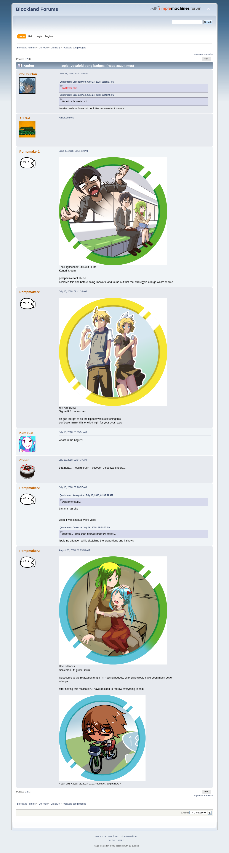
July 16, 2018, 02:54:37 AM (73, 459)
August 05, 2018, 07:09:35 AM (74, 550)
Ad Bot (24, 118)
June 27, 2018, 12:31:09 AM (73, 73)
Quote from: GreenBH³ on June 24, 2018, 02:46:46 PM (87, 95)
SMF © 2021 (114, 836)
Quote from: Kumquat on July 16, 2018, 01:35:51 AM (86, 495)
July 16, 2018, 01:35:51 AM (73, 432)
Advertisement (66, 117)
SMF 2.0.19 (100, 836)
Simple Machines (129, 836)
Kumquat (26, 432)
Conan (24, 460)
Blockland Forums (37, 9)
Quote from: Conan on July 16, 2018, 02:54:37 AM (85, 527)
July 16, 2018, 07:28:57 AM (73, 487)
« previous (199, 54)
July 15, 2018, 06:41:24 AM (73, 291)
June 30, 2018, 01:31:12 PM (73, 151)
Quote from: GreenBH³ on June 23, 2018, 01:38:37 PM (87, 82)
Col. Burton (28, 74)
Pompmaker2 (29, 151)
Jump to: (185, 812)
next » (209, 54)
